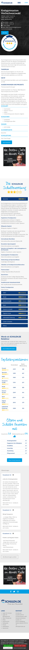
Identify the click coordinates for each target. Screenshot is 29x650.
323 (23, 408)
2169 (14, 397)
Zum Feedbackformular (9, 348)
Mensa (5, 325)
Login (26, 2)
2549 (14, 369)
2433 (14, 402)
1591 (14, 382)
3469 (14, 377)
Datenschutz (6, 621)
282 (23, 387)
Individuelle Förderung (14, 317)
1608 (14, 387)
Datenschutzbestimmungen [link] (19, 648)
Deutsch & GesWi (14, 309)
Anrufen (5, 32)
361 (23, 392)
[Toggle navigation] (19, 3)
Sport (14, 305)
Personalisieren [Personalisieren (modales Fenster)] (8, 648)
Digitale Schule (14, 313)
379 (23, 402)
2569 (14, 392)
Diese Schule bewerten (15, 460)
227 (23, 373)
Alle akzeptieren (8, 645)
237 (23, 382)
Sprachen (14, 199)
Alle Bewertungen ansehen (10, 557)
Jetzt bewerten (6, 142)
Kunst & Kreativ (14, 301)
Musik (14, 297)
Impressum (5, 628)
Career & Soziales (7, 321)
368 (23, 369)
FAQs (4, 619)
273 (23, 397)
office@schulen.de (20, 626)
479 (23, 377)
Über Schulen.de (7, 618)
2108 (14, 408)
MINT (14, 292)
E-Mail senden (6, 25)
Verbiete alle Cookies (20, 645)
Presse (4, 624)
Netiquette (5, 623)
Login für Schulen (7, 613)
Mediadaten (6, 626)
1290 (14, 373)
